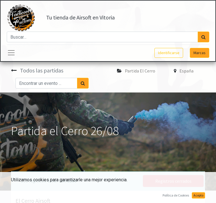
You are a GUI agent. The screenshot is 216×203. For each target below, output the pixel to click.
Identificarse (168, 52)
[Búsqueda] (203, 37)
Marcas (200, 52)
